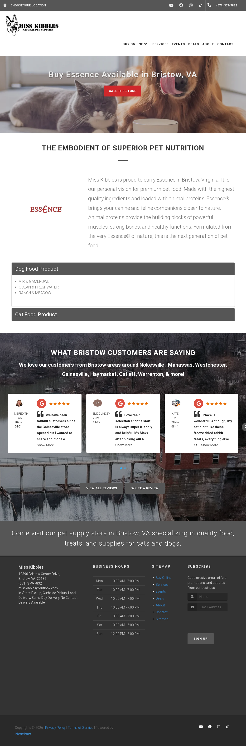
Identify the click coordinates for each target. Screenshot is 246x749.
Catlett (127, 374)
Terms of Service (80, 730)
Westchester (210, 365)
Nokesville (152, 365)
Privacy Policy (55, 730)
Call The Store (122, 91)
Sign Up (201, 641)
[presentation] (213, 622)
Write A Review (145, 488)
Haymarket (103, 374)
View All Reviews (101, 488)
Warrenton (150, 374)
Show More (45, 445)
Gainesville (75, 374)
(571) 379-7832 (30, 586)
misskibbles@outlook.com (38, 591)
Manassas (180, 365)
